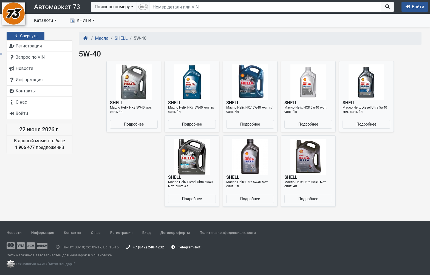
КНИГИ (80, 20)
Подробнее (134, 124)
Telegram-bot (185, 247)
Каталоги (43, 20)
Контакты (72, 232)
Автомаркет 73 (57, 7)
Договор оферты (175, 232)
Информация (42, 232)
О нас (95, 232)
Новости (14, 232)
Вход (146, 232)
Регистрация (121, 232)
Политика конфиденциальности (228, 232)
